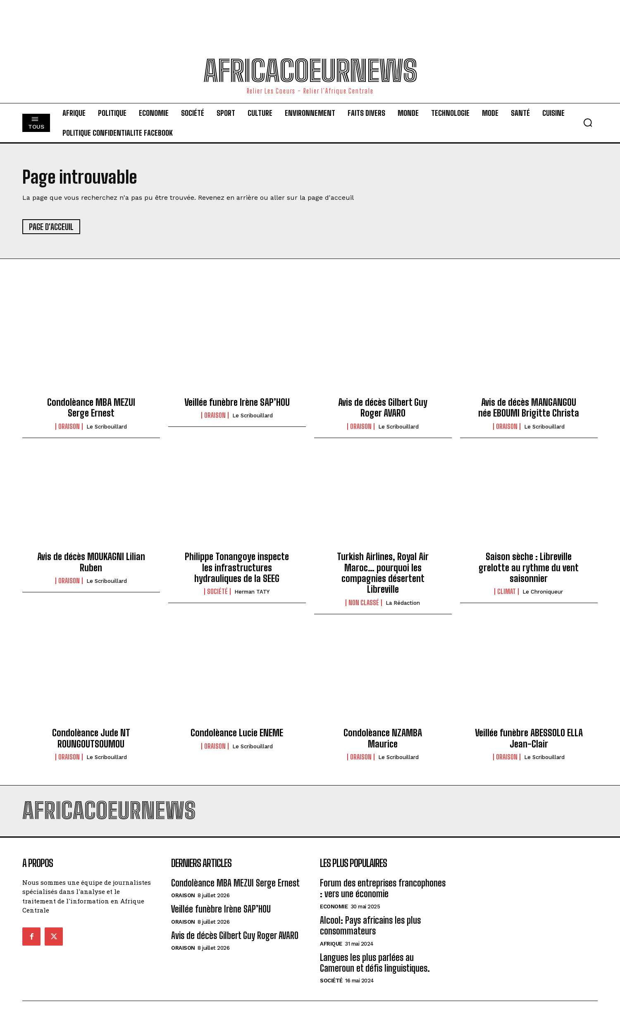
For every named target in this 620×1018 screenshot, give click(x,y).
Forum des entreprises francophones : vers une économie (383, 888)
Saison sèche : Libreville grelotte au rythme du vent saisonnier (529, 567)
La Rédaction (403, 603)
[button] (588, 122)
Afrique (331, 944)
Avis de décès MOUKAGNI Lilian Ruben (91, 562)
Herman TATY (251, 592)
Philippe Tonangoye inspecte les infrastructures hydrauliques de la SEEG (237, 567)
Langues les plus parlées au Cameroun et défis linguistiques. (375, 963)
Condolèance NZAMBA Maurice (382, 738)
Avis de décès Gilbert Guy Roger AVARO (382, 408)
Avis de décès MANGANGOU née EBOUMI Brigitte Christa (528, 408)
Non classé (363, 602)
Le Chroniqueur (542, 592)
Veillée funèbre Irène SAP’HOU (237, 402)
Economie (334, 906)
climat (506, 591)
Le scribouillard (106, 427)
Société (217, 591)
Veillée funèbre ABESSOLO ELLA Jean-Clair (529, 738)
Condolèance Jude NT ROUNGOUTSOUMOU (91, 738)
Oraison (69, 426)
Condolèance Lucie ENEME (237, 732)
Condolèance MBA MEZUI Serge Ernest (91, 408)
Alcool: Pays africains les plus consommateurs (370, 926)
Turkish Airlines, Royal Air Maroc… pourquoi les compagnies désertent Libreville (383, 573)
